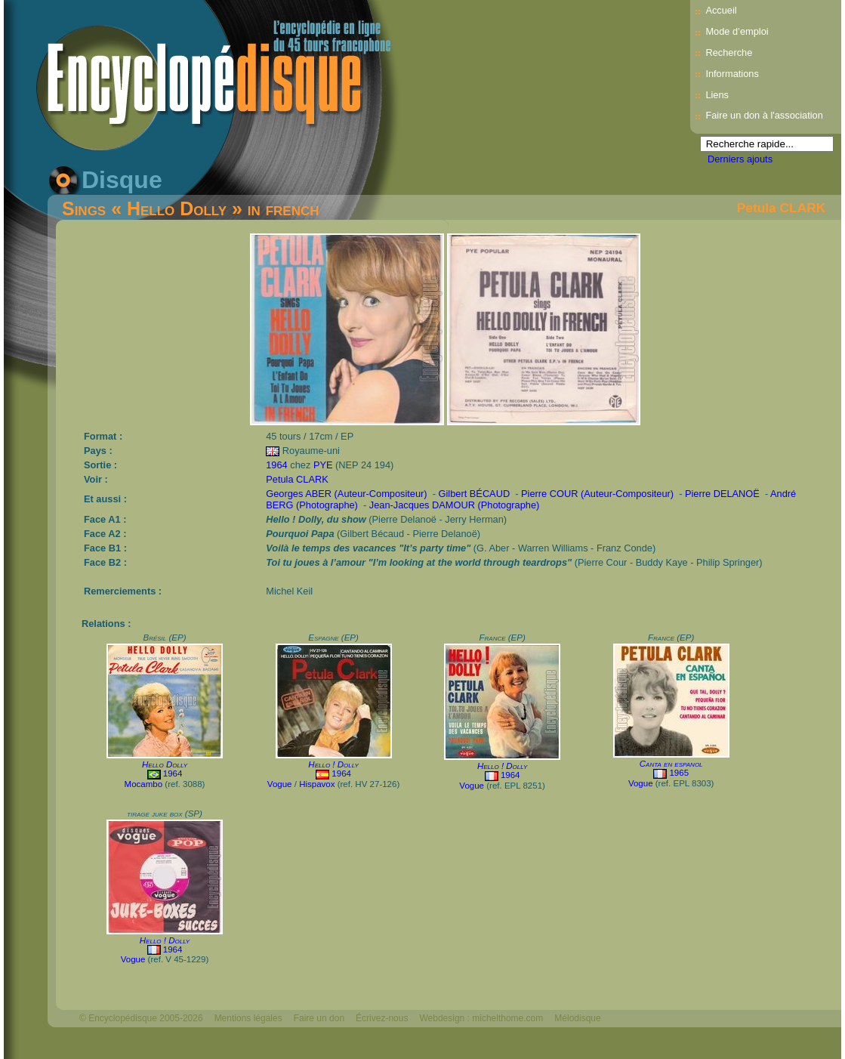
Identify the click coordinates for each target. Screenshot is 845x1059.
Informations (731, 73)
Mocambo (144, 784)
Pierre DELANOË (722, 493)
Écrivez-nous (382, 1018)
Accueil (720, 10)
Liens (717, 94)
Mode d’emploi (736, 31)
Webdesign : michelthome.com (481, 1018)
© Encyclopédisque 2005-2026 (141, 1018)
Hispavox (317, 784)
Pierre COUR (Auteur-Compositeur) (597, 493)
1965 (679, 772)
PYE (323, 465)
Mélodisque (577, 1018)
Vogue (279, 784)
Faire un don (319, 1018)
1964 (276, 465)
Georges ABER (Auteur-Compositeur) (346, 493)
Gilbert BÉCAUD (474, 493)
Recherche (728, 52)
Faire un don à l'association (763, 115)
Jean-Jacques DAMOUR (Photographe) (454, 505)
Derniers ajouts (740, 159)
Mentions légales (248, 1018)
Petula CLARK (781, 207)
